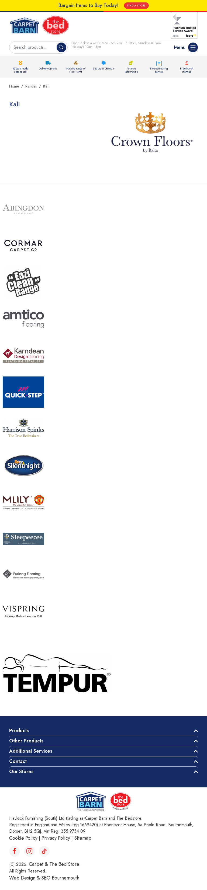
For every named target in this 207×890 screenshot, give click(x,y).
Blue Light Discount (103, 69)
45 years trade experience (20, 70)
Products (19, 730)
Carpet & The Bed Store (54, 864)
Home (14, 86)
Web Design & (25, 877)
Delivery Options (48, 69)
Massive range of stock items (75, 70)
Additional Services (30, 751)
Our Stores (21, 771)
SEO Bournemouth (60, 877)
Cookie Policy (23, 838)
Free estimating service (159, 70)
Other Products (26, 740)
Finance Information (131, 70)
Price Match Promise (186, 70)
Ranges (31, 86)
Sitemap (82, 838)
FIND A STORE (136, 6)
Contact (18, 761)
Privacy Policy (56, 838)
